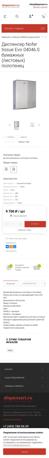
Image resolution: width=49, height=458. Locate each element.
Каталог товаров (24, 28)
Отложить (10, 137)
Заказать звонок (40, 7)
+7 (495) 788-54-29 (16, 426)
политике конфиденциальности (16, 445)
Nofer (10, 350)
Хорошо (24, 452)
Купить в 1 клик (24, 230)
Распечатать (11, 251)
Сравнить (23, 137)
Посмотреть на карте (12, 419)
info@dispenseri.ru (38, 4)
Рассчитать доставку (16, 238)
